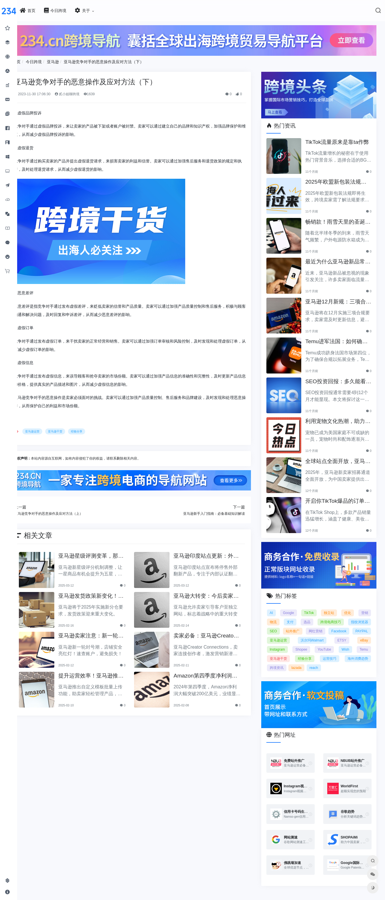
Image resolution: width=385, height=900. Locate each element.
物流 (279, 615)
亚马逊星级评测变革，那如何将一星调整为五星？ (105, 553)
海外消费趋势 (286, 661)
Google (293, 606)
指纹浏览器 (359, 615)
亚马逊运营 (52, 430)
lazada (331, 661)
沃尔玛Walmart (337, 633)
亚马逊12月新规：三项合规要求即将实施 (340, 297)
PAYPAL (282, 633)
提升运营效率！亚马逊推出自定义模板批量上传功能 (105, 673)
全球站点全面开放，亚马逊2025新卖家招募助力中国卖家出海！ (340, 457)
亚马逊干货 (75, 430)
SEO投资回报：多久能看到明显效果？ (340, 377)
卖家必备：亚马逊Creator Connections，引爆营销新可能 (215, 633)
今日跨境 (53, 60)
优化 (349, 606)
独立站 (331, 606)
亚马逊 (72, 60)
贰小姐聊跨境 (86, 92)
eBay (280, 643)
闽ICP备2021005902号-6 (227, 897)
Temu (280, 652)
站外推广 (304, 624)
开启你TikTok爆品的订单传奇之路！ (339, 497)
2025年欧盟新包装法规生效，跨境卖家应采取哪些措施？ (340, 178)
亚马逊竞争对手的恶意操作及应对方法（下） (123, 60)
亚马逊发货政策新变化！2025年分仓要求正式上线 (106, 593)
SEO (279, 624)
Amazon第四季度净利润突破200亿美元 (213, 673)
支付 (295, 615)
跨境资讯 (311, 661)
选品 (310, 615)
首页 (36, 60)
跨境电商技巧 (332, 615)
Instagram (300, 643)
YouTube (344, 643)
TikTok (313, 606)
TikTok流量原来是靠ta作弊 (339, 138)
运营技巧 (361, 652)
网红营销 (332, 624)
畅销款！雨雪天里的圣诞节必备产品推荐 (339, 218)
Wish (364, 643)
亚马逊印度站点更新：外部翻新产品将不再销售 (214, 553)
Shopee (323, 643)
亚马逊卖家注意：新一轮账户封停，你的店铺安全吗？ (105, 633)
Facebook (360, 624)
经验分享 (96, 430)
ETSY (363, 633)
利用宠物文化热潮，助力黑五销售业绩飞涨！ (339, 417)
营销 (364, 606)
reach (348, 661)
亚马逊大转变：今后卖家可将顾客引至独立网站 (214, 593)
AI (277, 606)
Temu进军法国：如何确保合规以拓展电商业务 (338, 337)
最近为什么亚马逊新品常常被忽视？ (339, 257)
